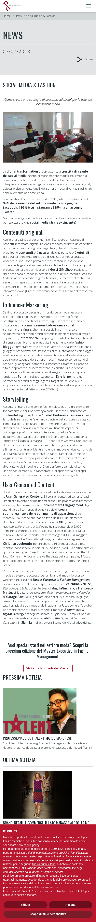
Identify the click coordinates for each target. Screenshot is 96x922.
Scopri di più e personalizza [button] (48, 914)
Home (7, 16)
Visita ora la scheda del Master (48, 668)
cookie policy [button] (31, 845)
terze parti (64, 848)
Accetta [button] (70, 904)
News (18, 16)
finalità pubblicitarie (43, 864)
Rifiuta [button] (25, 904)
